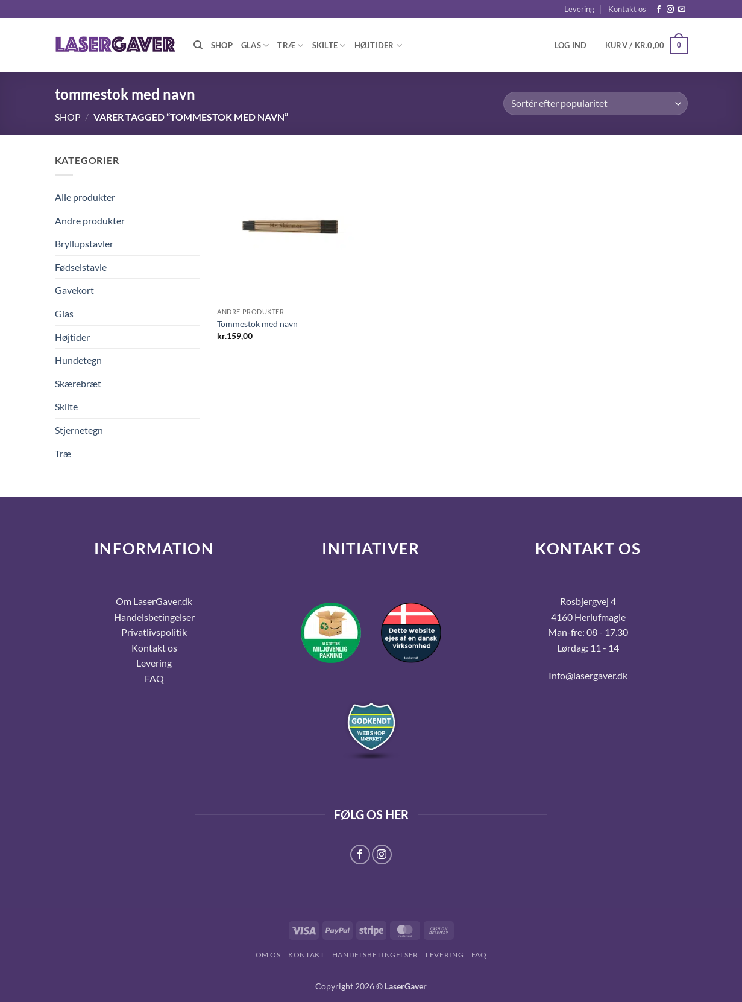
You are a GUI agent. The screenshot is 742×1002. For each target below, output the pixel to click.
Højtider (378, 45)
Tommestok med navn (257, 324)
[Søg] (198, 45)
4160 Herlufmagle (588, 617)
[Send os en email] (681, 9)
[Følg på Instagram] (670, 9)
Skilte (329, 45)
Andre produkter (90, 220)
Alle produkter (85, 197)
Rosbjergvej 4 (588, 601)
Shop (222, 45)
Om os (268, 954)
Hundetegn (78, 360)
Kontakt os (627, 9)
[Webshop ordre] (595, 103)
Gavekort (74, 290)
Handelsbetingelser (154, 617)
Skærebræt (78, 383)
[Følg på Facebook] (658, 9)
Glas (255, 45)
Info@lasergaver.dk (588, 675)
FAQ (479, 954)
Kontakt (306, 954)
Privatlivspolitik (154, 632)
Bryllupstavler (84, 243)
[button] (571, 45)
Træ (290, 45)
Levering (579, 9)
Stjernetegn (79, 430)
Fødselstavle (81, 267)
